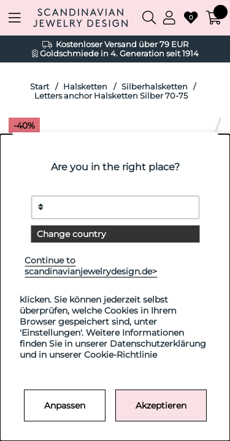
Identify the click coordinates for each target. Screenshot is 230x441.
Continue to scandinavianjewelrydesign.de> (91, 266)
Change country (71, 233)
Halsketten (85, 86)
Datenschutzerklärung (158, 343)
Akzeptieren (161, 405)
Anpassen (64, 405)
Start (39, 86)
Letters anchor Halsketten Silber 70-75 (111, 95)
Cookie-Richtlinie (120, 354)
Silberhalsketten (154, 86)
